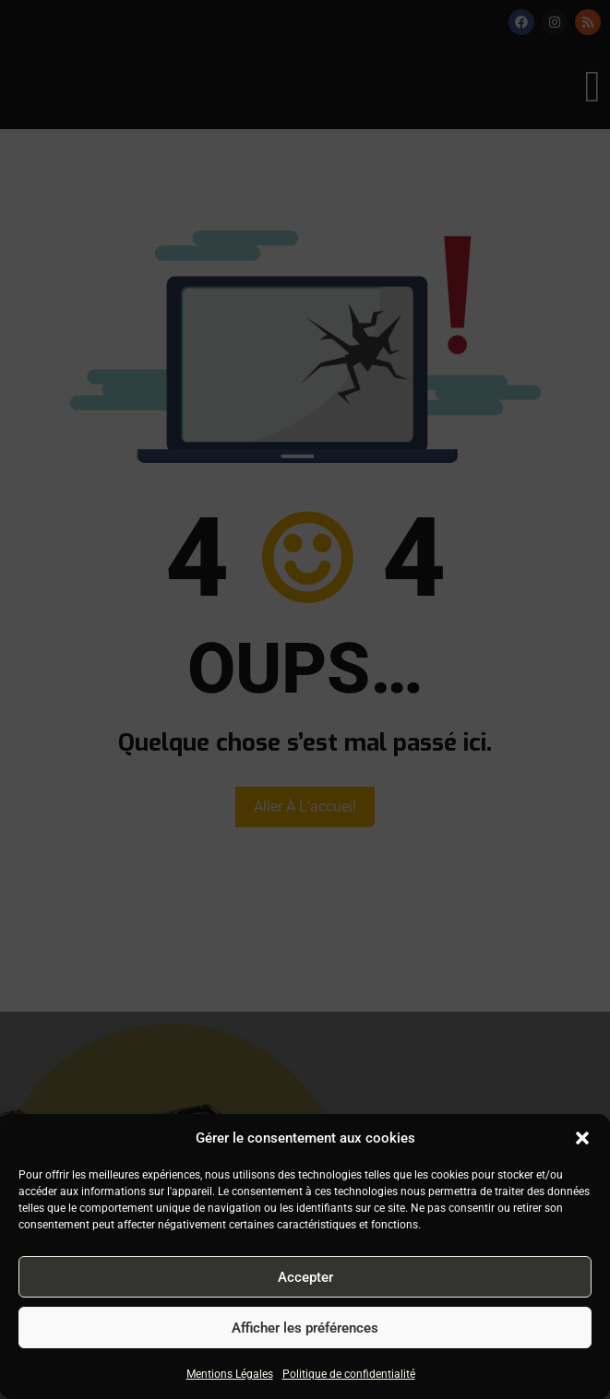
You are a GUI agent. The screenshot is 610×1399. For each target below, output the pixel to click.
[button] (582, 1138)
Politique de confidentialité (348, 1374)
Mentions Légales (229, 1374)
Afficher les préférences (305, 1328)
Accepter (305, 1277)
